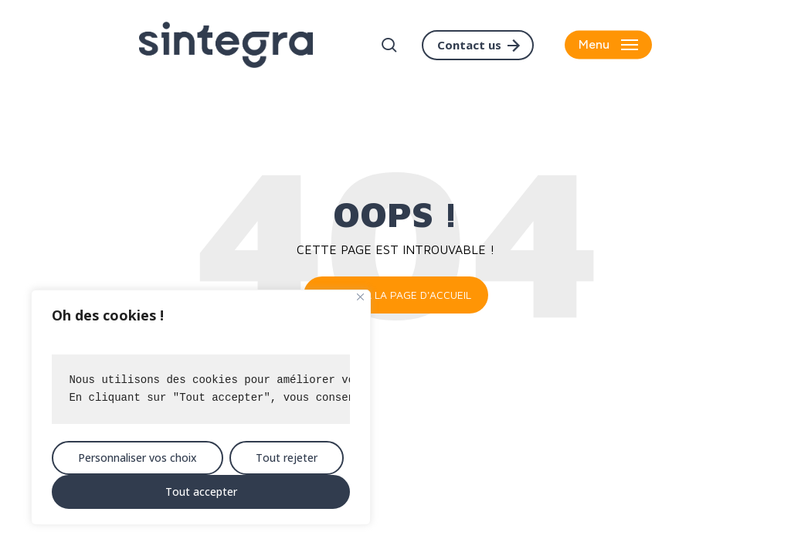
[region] (201, 407)
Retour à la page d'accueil (396, 294)
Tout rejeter (286, 457)
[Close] (360, 296)
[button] (608, 45)
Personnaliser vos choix (137, 457)
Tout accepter (201, 491)
